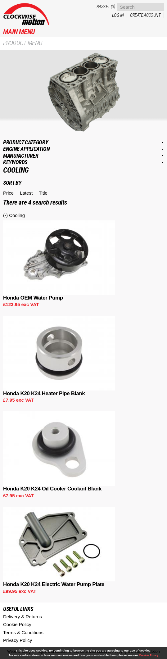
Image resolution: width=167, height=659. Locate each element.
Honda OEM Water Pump (33, 298)
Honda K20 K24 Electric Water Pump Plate (53, 584)
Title (43, 193)
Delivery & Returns (22, 616)
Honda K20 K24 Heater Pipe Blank (44, 393)
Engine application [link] (26, 149)
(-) (6, 215)
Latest (26, 193)
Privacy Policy (17, 640)
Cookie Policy (17, 624)
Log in (118, 15)
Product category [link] (25, 142)
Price (8, 193)
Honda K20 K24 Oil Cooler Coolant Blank (52, 489)
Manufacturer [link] (20, 155)
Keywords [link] (15, 162)
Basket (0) (106, 6)
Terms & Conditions (23, 632)
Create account (145, 15)
